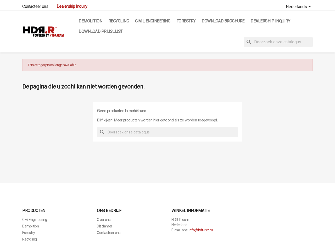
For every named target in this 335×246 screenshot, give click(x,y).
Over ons (103, 220)
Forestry (186, 21)
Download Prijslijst (101, 31)
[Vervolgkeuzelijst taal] (299, 7)
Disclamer (104, 226)
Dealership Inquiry (270, 21)
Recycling (118, 21)
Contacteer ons (35, 6)
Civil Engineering (152, 21)
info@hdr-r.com (201, 230)
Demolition (90, 21)
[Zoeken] (278, 42)
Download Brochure (223, 21)
